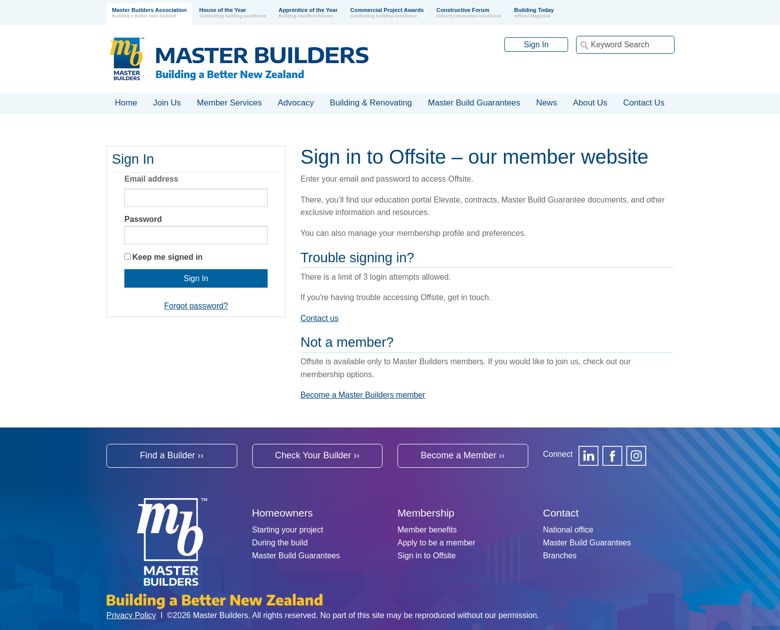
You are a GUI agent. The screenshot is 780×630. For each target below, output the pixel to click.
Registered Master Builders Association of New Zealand (241, 59)
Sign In (536, 44)
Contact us (319, 318)
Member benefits (427, 529)
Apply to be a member (436, 542)
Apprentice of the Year (308, 13)
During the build (280, 542)
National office (568, 529)
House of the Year (232, 13)
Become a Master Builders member (362, 395)
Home (126, 102)
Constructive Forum (468, 13)
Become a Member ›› (463, 455)
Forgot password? (196, 306)
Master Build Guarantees (296, 555)
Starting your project (287, 529)
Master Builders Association (149, 13)
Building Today (534, 13)
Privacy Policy (131, 615)
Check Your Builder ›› (317, 455)
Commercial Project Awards (387, 13)
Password (143, 219)
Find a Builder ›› (171, 455)
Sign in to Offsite (426, 555)
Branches (560, 555)
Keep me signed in (167, 257)
